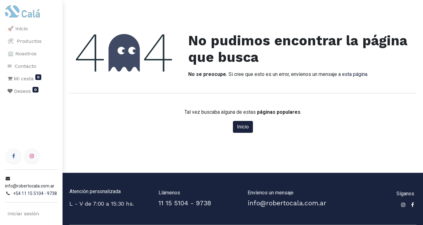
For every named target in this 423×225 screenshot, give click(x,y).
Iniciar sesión (23, 214)
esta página (354, 74)
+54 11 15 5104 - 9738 (35, 193)
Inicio (243, 127)
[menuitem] (31, 28)
